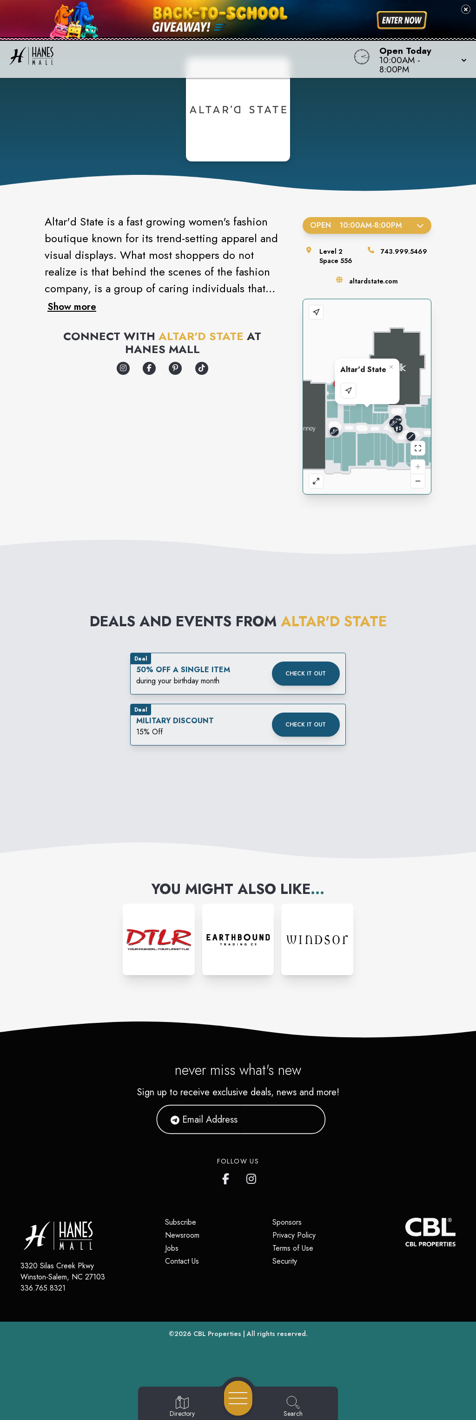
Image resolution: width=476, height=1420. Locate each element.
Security (284, 1261)
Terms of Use (292, 1248)
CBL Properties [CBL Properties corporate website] (217, 1333)
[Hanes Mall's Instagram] (252, 1176)
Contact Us (182, 1261)
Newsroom (182, 1235)
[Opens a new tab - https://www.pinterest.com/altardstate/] (175, 368)
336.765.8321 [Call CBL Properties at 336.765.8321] (43, 1288)
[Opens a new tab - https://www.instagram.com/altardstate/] (123, 368)
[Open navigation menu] (238, 1398)
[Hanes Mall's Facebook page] (227, 1176)
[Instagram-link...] (158, 939)
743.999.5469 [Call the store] (404, 251)
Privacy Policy (294, 1235)
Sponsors (287, 1222)
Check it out (305, 673)
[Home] (180, 59)
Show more (71, 307)
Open (367, 225)
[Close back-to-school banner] (465, 9)
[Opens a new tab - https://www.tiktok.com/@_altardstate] (201, 368)
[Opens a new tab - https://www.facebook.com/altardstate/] (149, 368)
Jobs (171, 1248)
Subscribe (180, 1222)
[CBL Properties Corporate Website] (405, 1232)
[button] (420, 59)
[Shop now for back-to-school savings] (401, 20)
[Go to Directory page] (182, 1407)
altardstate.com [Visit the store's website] (373, 281)
